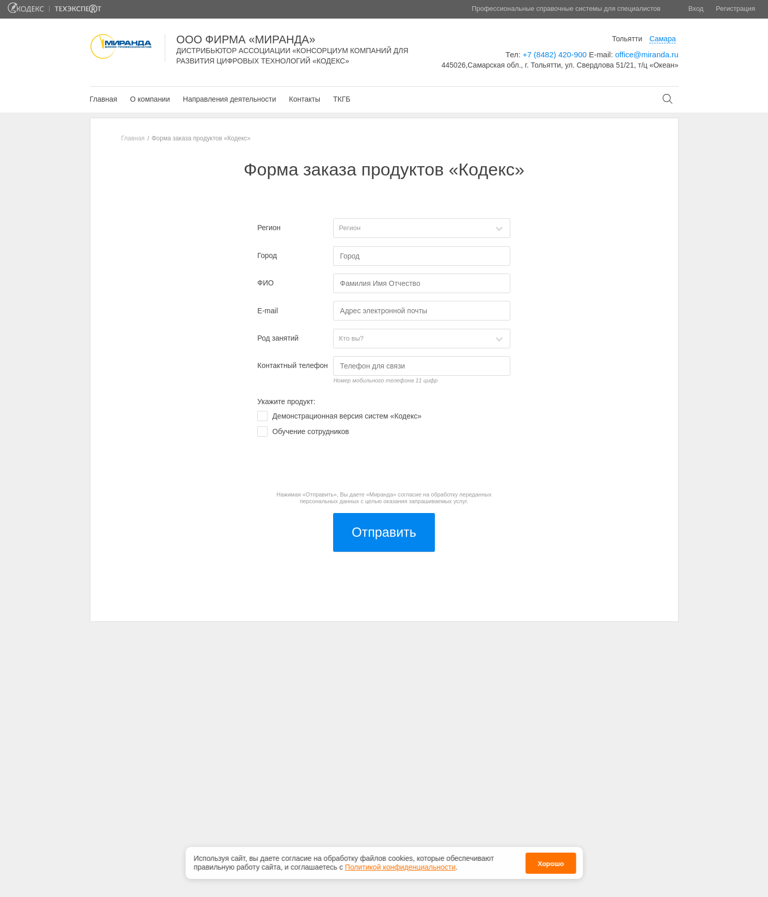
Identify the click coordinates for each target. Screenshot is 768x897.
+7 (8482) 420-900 (555, 54)
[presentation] (335, 464)
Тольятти (627, 39)
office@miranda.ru (647, 54)
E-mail (267, 311)
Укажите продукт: (286, 401)
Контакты (304, 99)
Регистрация (735, 8)
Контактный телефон (292, 365)
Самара (662, 39)
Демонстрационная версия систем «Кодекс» (346, 416)
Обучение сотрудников (310, 431)
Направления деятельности (229, 99)
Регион (268, 227)
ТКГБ (341, 99)
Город (267, 255)
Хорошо (551, 864)
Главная (103, 99)
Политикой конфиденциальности (400, 867)
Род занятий (278, 338)
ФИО (265, 283)
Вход (695, 8)
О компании (150, 99)
